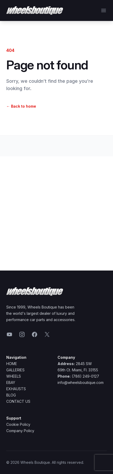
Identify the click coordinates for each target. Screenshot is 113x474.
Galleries (15, 370)
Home (11, 363)
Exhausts (16, 389)
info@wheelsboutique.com (81, 382)
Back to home (21, 106)
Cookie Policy (18, 424)
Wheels (13, 376)
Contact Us (18, 401)
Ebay (10, 382)
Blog (11, 395)
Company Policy (20, 430)
